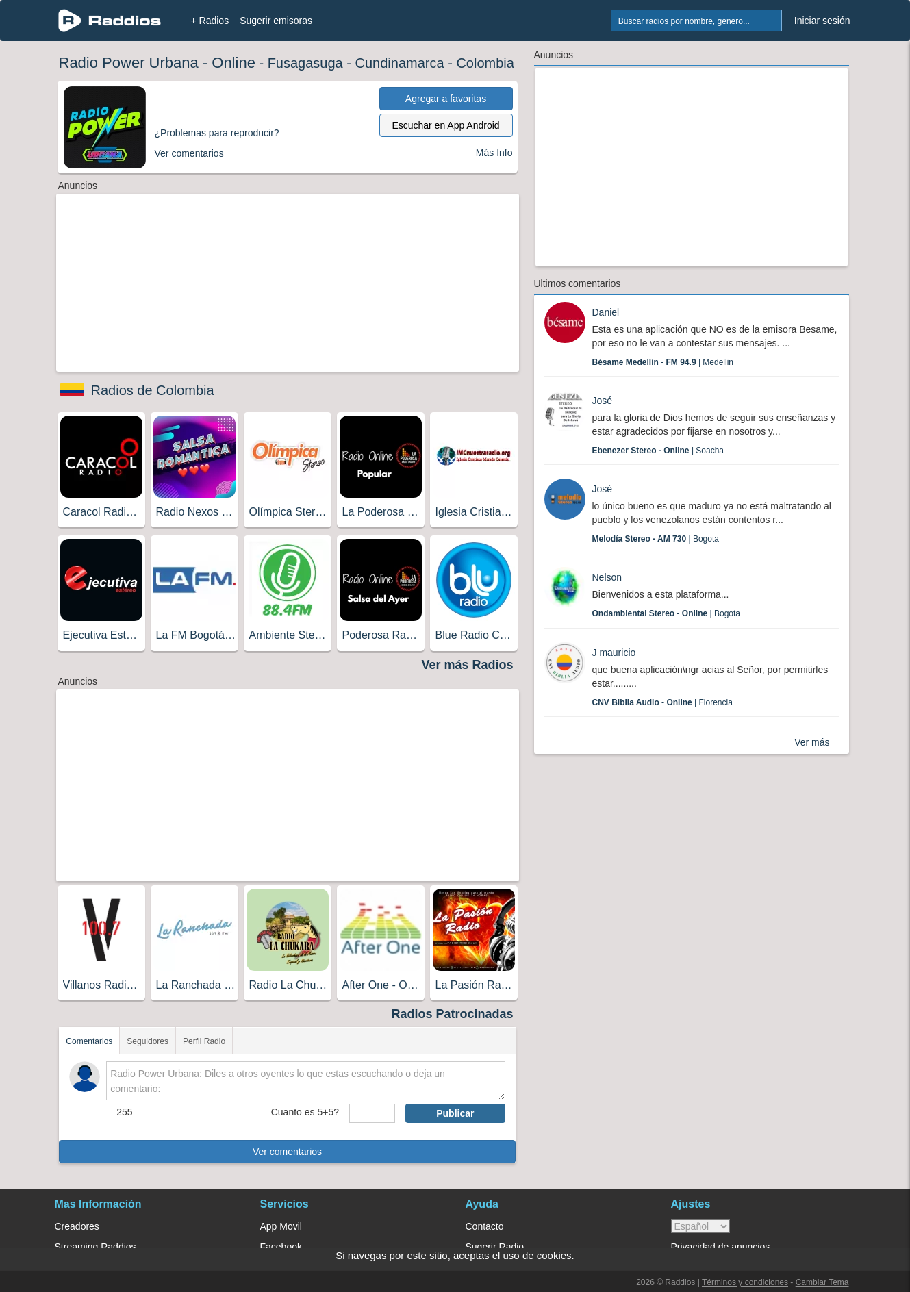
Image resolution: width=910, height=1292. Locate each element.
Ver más (811, 742)
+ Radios (210, 20)
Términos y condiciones (745, 1282)
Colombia (485, 63)
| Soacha (658, 450)
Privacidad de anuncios (720, 1246)
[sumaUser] (372, 1113)
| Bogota (655, 539)
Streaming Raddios (95, 1246)
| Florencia (662, 702)
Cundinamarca (399, 63)
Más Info (494, 152)
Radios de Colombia (152, 390)
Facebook (281, 1246)
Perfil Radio (204, 1041)
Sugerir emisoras (276, 20)
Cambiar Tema (822, 1282)
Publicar (455, 1113)
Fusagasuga (305, 63)
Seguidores (147, 1041)
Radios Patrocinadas (452, 1014)
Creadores (77, 1226)
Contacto (485, 1226)
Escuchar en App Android (445, 125)
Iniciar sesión (822, 20)
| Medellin (663, 362)
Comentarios (89, 1041)
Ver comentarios (287, 1151)
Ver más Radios (467, 665)
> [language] (700, 1226)
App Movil (281, 1226)
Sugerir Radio (495, 1246)
